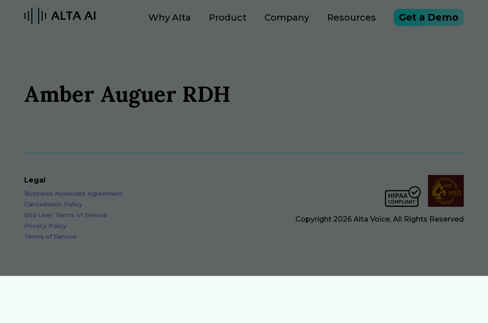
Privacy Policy (45, 232)
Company (263, 21)
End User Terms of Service (65, 222)
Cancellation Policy (53, 211)
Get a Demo (417, 21)
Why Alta (146, 21)
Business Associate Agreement (73, 200)
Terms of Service (50, 243)
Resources (328, 21)
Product (204, 21)
